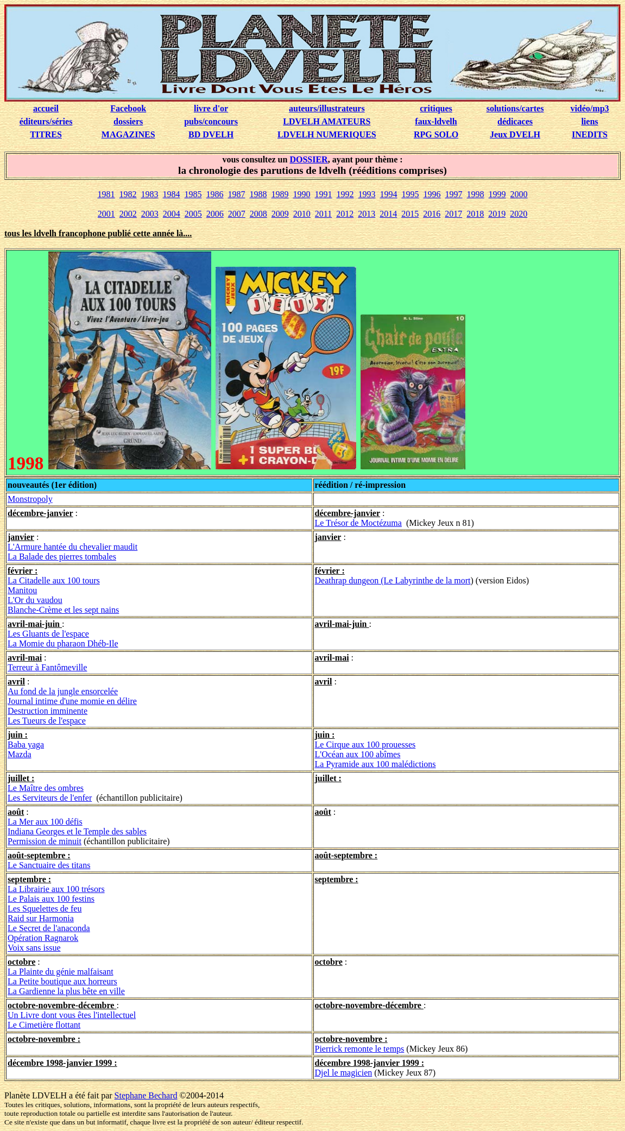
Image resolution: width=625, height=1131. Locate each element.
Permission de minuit (44, 841)
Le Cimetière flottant (44, 1024)
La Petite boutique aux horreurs (62, 981)
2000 (519, 194)
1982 (128, 194)
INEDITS (590, 134)
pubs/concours (211, 121)
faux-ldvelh (436, 121)
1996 (432, 194)
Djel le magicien (344, 1072)
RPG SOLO (436, 134)
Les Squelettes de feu (44, 908)
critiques (436, 108)
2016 (431, 213)
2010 (302, 213)
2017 (453, 213)
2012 (344, 213)
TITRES (46, 134)
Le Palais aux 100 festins (51, 898)
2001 (106, 213)
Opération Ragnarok (43, 937)
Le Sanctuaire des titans (49, 865)
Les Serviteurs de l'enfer (50, 797)
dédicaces (515, 121)
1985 (193, 194)
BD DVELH (210, 134)
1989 (280, 194)
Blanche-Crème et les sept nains (63, 609)
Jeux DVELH (515, 134)
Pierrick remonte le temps (360, 1048)
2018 (475, 213)
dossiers (128, 121)
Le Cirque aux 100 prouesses (365, 744)
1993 (367, 194)
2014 (388, 213)
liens (589, 121)
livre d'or (211, 108)
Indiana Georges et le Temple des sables (77, 831)
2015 (410, 213)
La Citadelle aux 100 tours (54, 580)
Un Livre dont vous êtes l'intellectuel (72, 1015)
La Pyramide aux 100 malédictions (375, 764)
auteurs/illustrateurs (327, 108)
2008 (258, 213)
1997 (454, 194)
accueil (46, 108)
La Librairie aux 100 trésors (56, 889)
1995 (410, 194)
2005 (193, 213)
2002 (128, 213)
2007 (236, 213)
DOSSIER (308, 159)
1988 (258, 194)
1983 (150, 194)
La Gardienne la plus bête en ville (66, 991)
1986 (215, 194)
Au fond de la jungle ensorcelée (63, 691)
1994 (388, 194)
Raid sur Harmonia (41, 918)
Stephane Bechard (146, 1095)
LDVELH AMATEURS (326, 121)
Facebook (128, 108)
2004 (171, 213)
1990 (302, 194)
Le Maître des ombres (46, 788)
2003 (150, 213)
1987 (236, 194)
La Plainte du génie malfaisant (60, 971)
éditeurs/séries (46, 121)
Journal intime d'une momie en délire (72, 701)
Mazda (19, 754)
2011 (323, 213)
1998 (475, 194)
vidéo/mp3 (589, 108)
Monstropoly (30, 499)
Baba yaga (26, 744)
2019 (497, 213)
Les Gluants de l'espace (48, 633)
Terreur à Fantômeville (47, 667)
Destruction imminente (47, 710)
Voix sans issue (34, 947)
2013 (366, 213)
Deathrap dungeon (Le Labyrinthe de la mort (393, 580)
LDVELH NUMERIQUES (326, 134)
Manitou (22, 590)
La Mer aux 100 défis (45, 821)
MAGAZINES (128, 134)
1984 (171, 194)
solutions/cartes (515, 108)
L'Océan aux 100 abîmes (358, 754)
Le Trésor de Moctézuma (358, 522)
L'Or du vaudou (35, 600)
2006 (215, 213)
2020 (518, 213)
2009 (280, 213)
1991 (323, 194)
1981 (106, 194)
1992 (345, 194)
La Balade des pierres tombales (62, 556)
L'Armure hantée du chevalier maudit (72, 546)
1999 (497, 194)
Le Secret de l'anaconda (49, 928)
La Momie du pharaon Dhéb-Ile (63, 643)
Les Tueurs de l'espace (47, 720)
